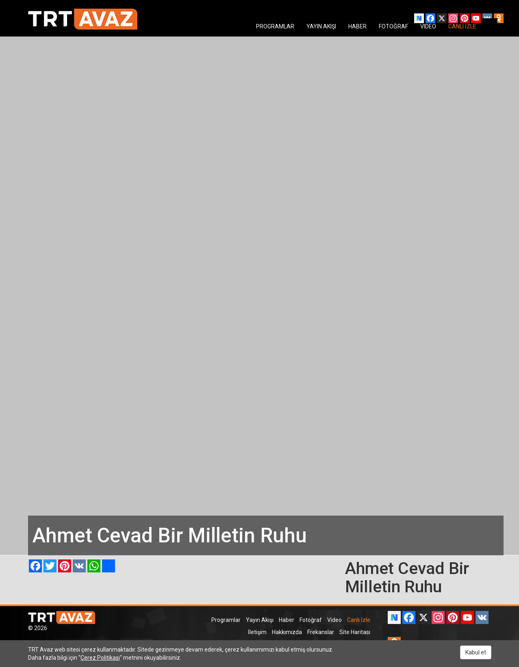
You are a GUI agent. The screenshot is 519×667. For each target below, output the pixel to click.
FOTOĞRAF (393, 26)
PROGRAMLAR (275, 26)
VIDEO (428, 26)
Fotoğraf (311, 620)
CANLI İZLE (462, 26)
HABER (357, 26)
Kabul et (475, 652)
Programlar (226, 620)
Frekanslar (320, 632)
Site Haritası (354, 632)
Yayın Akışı (260, 620)
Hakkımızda (287, 632)
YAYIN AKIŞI (321, 26)
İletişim (257, 632)
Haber (286, 620)
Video (334, 620)
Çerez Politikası (100, 657)
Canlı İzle (358, 620)
